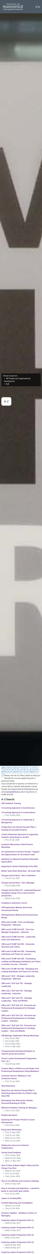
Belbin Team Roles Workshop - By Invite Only (20, 871)
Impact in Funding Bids (11, 1198)
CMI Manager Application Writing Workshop (20, 1036)
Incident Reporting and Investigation (17, 1203)
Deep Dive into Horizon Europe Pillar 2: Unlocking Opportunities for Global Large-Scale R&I (19, 1093)
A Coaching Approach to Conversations (18, 812)
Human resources (10, 376)
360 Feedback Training (11, 803)
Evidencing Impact (9, 1115)
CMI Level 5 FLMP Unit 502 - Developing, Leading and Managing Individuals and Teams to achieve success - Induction (21, 961)
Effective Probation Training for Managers (19, 1108)
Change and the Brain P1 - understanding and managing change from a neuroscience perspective (21, 893)
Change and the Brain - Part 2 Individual (18, 875)
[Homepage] (13, 6)
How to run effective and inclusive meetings (20, 1181)
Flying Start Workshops (11, 1130)
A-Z (7, 384)
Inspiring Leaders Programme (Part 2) (17, 1227)
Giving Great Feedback (11, 1152)
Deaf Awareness (8, 1086)
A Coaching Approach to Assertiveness (18, 808)
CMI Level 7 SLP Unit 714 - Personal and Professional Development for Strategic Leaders (18, 1008)
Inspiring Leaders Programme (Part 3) (17, 1235)
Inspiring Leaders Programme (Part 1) (17, 1220)
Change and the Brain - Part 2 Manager (17, 883)
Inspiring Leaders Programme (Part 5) (17, 1252)
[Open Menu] (37, 6)
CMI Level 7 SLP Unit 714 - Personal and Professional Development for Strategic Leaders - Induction (18, 1018)
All (3, 768)
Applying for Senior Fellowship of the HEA (19, 866)
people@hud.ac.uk (15, 792)
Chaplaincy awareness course (14, 903)
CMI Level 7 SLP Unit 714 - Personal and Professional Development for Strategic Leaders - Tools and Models (18, 1028)
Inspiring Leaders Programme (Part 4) (17, 1242)
